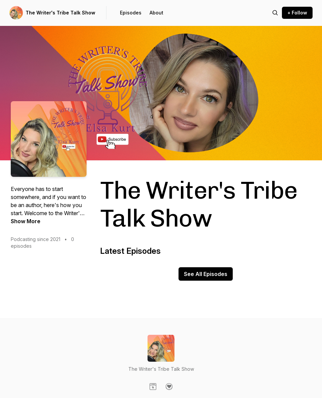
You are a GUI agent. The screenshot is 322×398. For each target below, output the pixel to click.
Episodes (130, 12)
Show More (25, 221)
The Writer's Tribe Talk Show (60, 12)
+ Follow (297, 12)
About (156, 12)
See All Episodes (205, 274)
